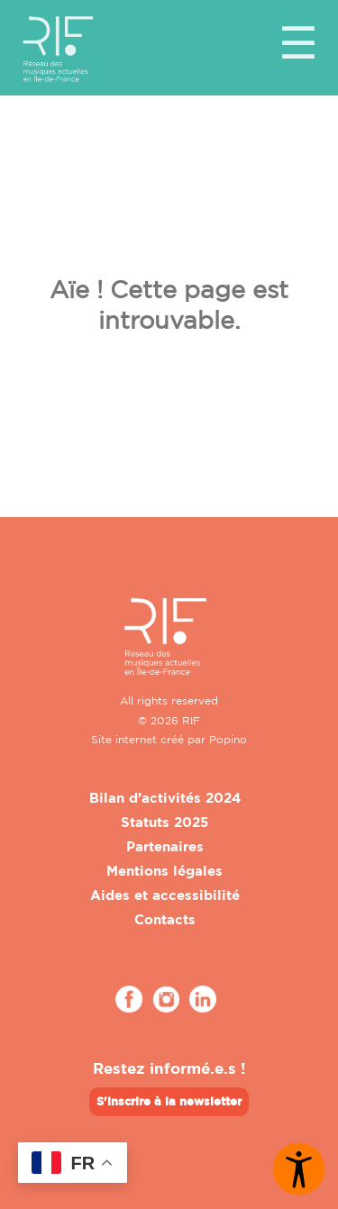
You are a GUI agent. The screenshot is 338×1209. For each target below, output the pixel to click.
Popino (228, 739)
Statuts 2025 (164, 822)
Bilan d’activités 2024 (165, 797)
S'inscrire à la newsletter (169, 1101)
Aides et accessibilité (165, 895)
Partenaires (165, 846)
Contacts (165, 919)
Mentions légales (164, 870)
